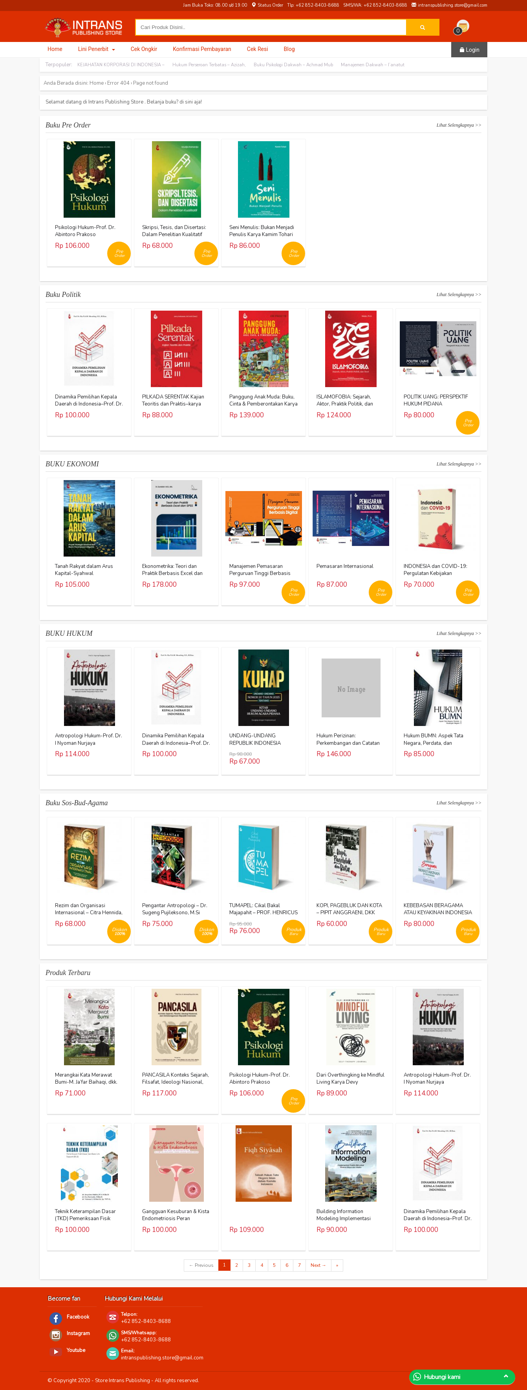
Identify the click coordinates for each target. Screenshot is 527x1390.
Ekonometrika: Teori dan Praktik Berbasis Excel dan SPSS (172, 573)
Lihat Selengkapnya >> (459, 125)
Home (55, 49)
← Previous (201, 1265)
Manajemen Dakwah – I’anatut (372, 65)
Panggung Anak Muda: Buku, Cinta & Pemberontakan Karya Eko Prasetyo (263, 404)
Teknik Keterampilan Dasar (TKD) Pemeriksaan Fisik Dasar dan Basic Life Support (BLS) (88, 1222)
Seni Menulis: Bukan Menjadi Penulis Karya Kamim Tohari (261, 231)
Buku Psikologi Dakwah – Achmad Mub (293, 65)
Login (469, 50)
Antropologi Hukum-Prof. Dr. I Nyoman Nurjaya (88, 739)
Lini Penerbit (96, 49)
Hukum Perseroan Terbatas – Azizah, (209, 65)
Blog (289, 49)
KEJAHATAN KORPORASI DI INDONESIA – (121, 65)
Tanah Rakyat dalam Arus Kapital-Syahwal (84, 570)
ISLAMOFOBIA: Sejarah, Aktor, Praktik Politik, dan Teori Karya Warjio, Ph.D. (345, 404)
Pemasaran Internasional (345, 566)
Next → (318, 1265)
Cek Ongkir (144, 49)
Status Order (267, 5)
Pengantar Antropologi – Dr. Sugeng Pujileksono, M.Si (174, 909)
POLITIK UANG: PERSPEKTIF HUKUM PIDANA (436, 400)
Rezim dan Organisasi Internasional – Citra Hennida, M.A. (89, 912)
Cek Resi (257, 49)
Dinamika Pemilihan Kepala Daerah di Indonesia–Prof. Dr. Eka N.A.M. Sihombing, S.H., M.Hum (89, 407)
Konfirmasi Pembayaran (202, 49)
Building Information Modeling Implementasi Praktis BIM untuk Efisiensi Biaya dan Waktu (346, 1222)
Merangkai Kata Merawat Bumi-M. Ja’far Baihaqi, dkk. (86, 1079)
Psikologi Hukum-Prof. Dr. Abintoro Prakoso (85, 231)
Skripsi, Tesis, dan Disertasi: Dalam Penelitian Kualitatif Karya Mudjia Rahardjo (174, 234)
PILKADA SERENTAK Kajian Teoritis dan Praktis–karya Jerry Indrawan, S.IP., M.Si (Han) (173, 407)
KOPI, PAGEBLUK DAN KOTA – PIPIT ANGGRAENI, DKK (349, 909)
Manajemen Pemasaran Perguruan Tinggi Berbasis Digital (260, 573)
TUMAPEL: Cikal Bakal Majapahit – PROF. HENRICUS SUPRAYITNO (263, 912)
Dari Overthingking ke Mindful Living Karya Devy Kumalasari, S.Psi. (350, 1082)
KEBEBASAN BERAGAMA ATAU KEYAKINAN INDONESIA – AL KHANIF (438, 912)
